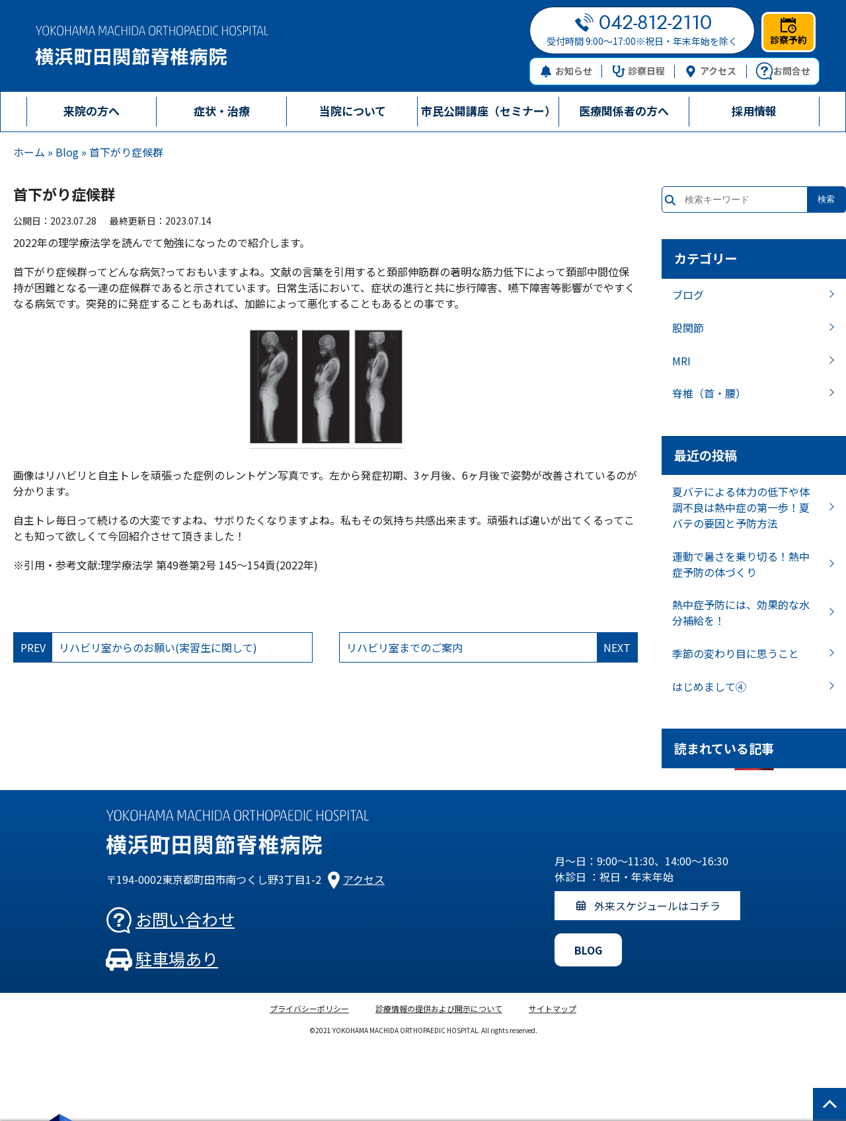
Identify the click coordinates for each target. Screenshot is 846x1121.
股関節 (688, 328)
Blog (67, 152)
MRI (681, 361)
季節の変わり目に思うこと (735, 653)
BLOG (588, 950)
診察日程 (639, 70)
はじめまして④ (709, 686)
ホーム (29, 152)
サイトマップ (552, 1008)
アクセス (710, 70)
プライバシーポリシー (309, 1008)
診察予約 (788, 31)
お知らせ (566, 70)
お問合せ (782, 71)
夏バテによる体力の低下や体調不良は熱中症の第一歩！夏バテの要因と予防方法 (741, 507)
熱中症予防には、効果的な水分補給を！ (741, 612)
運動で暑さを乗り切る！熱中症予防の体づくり (741, 564)
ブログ (688, 295)
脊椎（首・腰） (709, 393)
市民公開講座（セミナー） (488, 110)
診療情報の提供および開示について (438, 1008)
